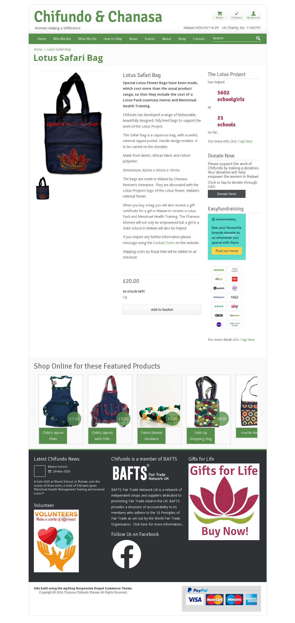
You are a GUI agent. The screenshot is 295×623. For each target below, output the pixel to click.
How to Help (112, 38)
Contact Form (163, 242)
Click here (140, 524)
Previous (33, 412)
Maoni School (57, 467)
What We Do (87, 38)
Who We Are (62, 38)
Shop (182, 38)
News (133, 38)
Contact (199, 38)
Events (150, 38)
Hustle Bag (250, 432)
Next (262, 412)
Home (41, 38)
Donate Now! (226, 194)
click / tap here (241, 141)
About (166, 38)
